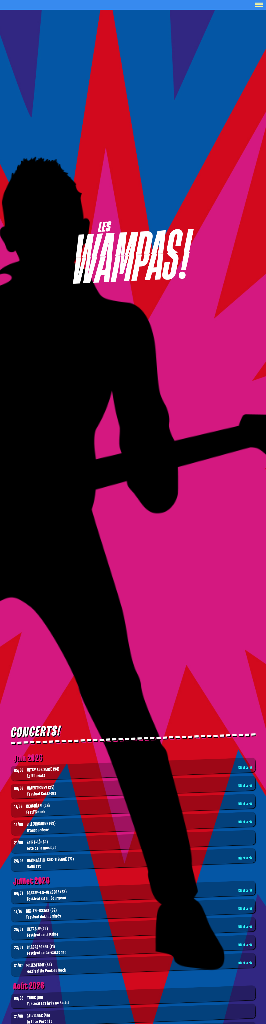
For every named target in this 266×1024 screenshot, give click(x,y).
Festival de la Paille (133, 931)
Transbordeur (133, 826)
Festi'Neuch (133, 808)
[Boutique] (133, 252)
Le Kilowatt (133, 772)
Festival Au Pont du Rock (133, 967)
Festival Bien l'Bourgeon (133, 895)
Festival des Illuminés (133, 913)
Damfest (133, 862)
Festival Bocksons (133, 790)
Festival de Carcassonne (133, 949)
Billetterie (245, 767)
